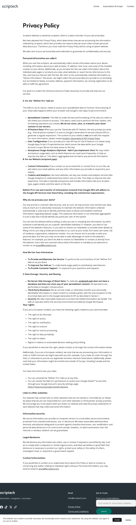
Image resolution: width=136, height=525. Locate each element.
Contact (130, 6)
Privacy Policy (74, 507)
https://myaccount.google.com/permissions (48, 388)
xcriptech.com (86, 282)
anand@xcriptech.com (46, 246)
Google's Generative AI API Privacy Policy (81, 139)
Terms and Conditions (78, 511)
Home (96, 6)
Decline (128, 520)
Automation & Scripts (113, 6)
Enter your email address (107, 499)
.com (53, 160)
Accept (117, 520)
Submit (104, 513)
